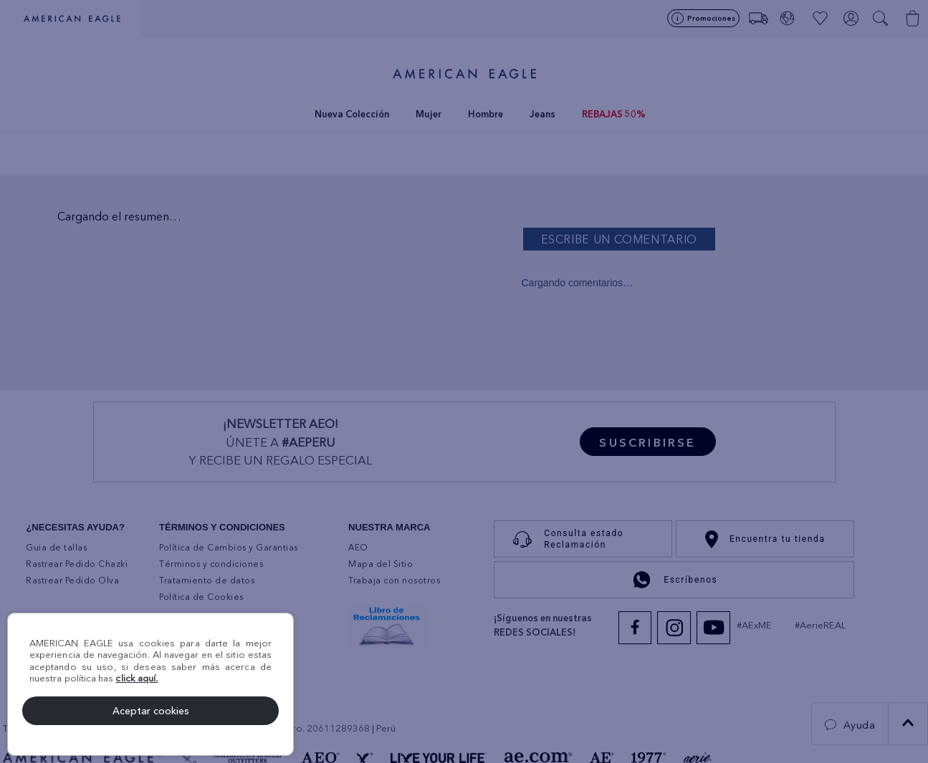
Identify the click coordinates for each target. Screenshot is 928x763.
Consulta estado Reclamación (564, 539)
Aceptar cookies (151, 710)
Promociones (711, 18)
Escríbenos (674, 579)
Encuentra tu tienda (765, 539)
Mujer (428, 114)
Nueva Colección (352, 114)
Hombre (485, 114)
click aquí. (136, 678)
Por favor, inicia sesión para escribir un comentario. (722, 239)
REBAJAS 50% (614, 114)
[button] (881, 18)
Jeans (542, 114)
